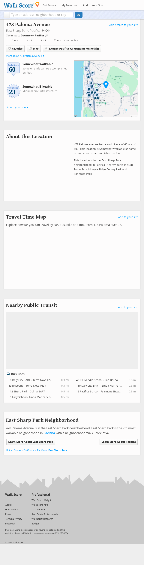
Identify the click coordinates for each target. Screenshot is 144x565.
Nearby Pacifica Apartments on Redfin (72, 48)
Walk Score (13, 494)
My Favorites (69, 5)
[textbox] (42, 15)
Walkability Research (42, 519)
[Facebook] (13, 500)
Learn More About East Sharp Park (30, 442)
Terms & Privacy (13, 519)
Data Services (39, 509)
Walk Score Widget (41, 500)
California (29, 450)
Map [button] (34, 48)
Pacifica (35, 30)
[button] (7, 15)
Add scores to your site (123, 25)
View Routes (71, 40)
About (8, 505)
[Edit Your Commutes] (47, 35)
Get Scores (49, 5)
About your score (17, 107)
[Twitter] (7, 500)
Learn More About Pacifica (118, 442)
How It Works (12, 509)
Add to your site (128, 217)
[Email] (19, 500)
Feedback (10, 523)
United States (13, 450)
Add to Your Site (93, 5)
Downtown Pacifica (33, 35)
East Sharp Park (57, 450)
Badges (35, 523)
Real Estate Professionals (45, 514)
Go (78, 14)
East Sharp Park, (17, 30)
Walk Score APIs (40, 505)
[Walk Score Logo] (22, 5)
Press (8, 514)
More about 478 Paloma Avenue (24, 55)
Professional (41, 494)
